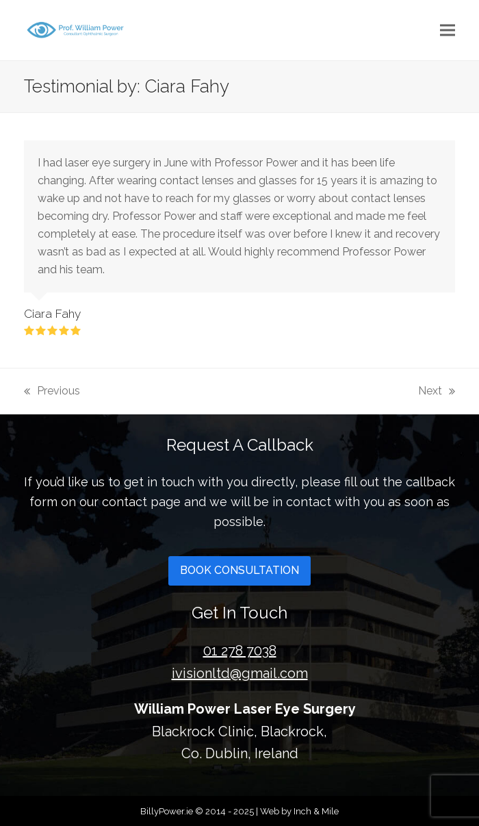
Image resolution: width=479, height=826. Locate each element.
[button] (447, 30)
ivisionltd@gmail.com (240, 673)
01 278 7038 (239, 650)
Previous (52, 389)
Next (436, 389)
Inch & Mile (316, 811)
